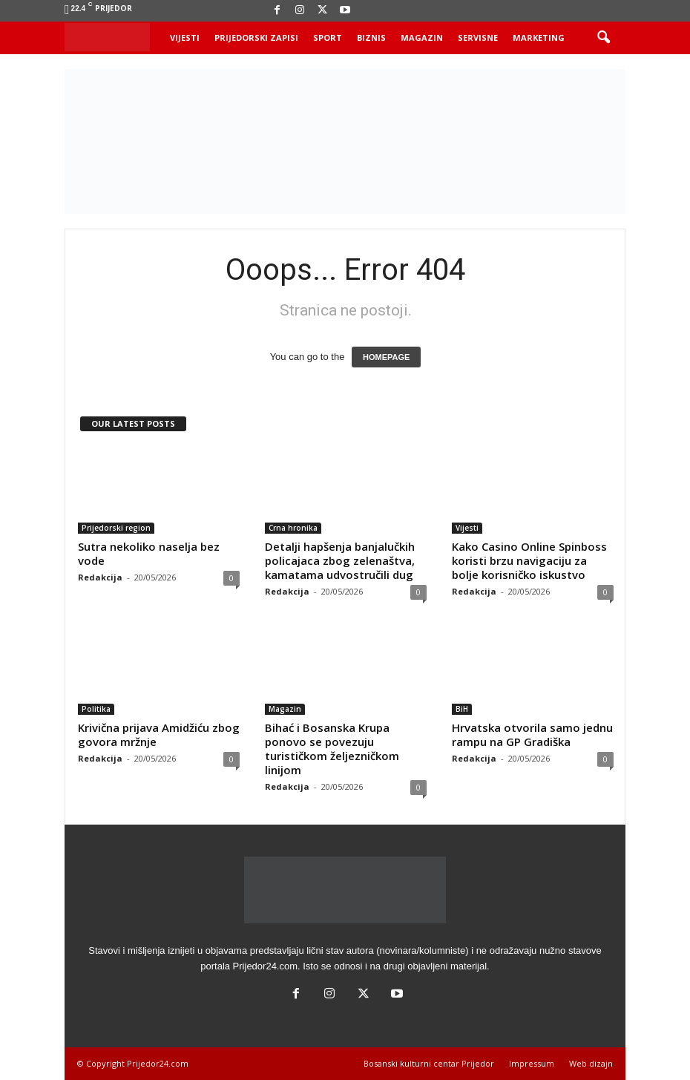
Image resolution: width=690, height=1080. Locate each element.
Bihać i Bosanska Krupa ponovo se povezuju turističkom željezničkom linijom (332, 748)
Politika (96, 709)
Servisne (478, 37)
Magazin (422, 37)
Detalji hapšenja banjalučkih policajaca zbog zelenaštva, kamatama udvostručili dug (340, 560)
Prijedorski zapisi (256, 37)
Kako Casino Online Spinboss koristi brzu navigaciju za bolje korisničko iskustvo (529, 560)
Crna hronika (293, 528)
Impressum (531, 1063)
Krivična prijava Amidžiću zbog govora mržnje (159, 734)
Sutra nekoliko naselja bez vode (149, 553)
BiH (462, 709)
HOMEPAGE (386, 357)
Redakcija (100, 577)
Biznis (371, 37)
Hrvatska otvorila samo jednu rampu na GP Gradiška (532, 734)
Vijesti (185, 37)
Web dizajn (591, 1063)
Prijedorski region (116, 528)
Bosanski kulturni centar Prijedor (429, 1063)
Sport (327, 37)
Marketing (539, 37)
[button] (603, 38)
